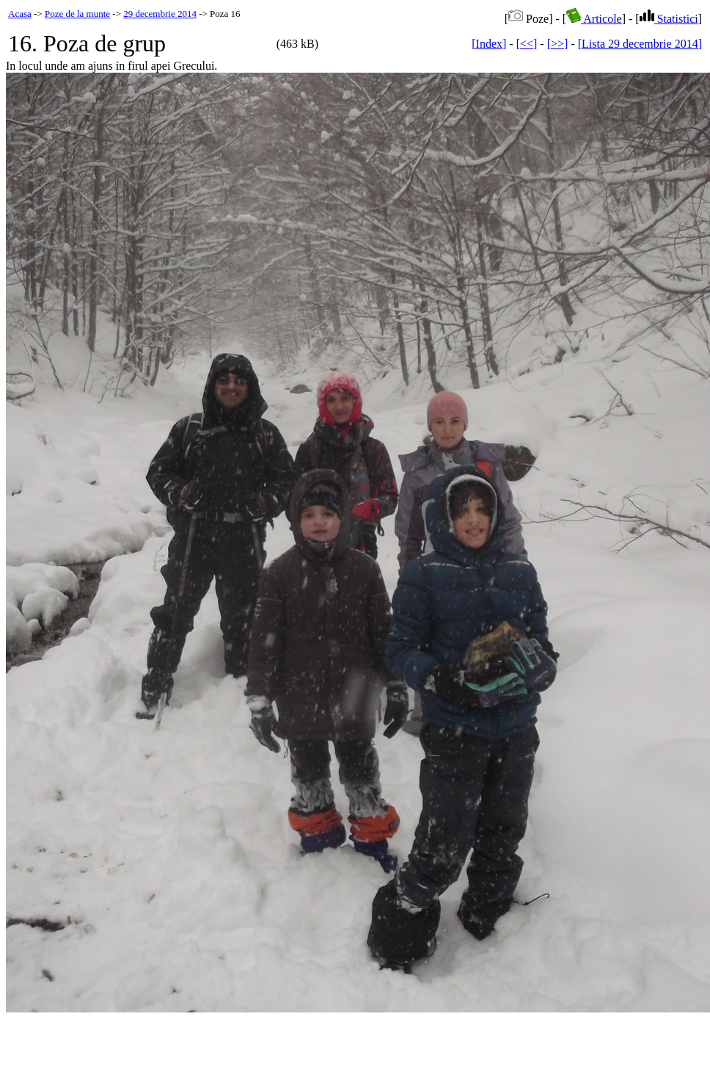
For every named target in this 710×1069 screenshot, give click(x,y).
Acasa (20, 13)
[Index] (489, 43)
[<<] (527, 43)
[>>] (557, 43)
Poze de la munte (77, 13)
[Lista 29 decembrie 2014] (640, 43)
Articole (594, 18)
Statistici (669, 18)
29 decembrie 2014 (160, 13)
